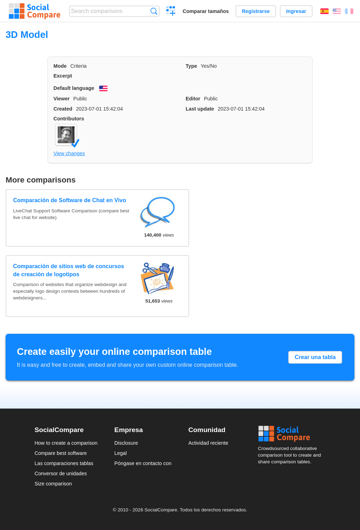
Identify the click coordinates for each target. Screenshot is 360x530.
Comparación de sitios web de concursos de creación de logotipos (68, 270)
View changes (69, 153)
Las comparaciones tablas (63, 463)
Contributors (68, 118)
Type (191, 66)
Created (62, 109)
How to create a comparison (65, 443)
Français (349, 11)
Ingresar (296, 11)
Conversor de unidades (60, 473)
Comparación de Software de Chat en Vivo (69, 200)
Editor (193, 98)
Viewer (61, 98)
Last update (200, 109)
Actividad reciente (208, 443)
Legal (120, 453)
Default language (73, 88)
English (337, 11)
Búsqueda (153, 11)
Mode (60, 66)
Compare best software (60, 453)
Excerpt (62, 76)
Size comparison (53, 483)
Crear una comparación (171, 12)
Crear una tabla (315, 357)
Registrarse (256, 11)
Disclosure (126, 443)
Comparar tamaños (206, 11)
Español (324, 11)
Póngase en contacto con (142, 463)
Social (292, 433)
